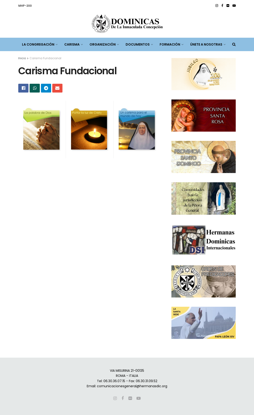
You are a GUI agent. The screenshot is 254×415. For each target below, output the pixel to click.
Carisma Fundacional (45, 58)
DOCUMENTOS (138, 44)
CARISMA (72, 44)
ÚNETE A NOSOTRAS (206, 44)
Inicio (22, 58)
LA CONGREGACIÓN (38, 44)
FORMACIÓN (170, 44)
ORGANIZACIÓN (103, 44)
